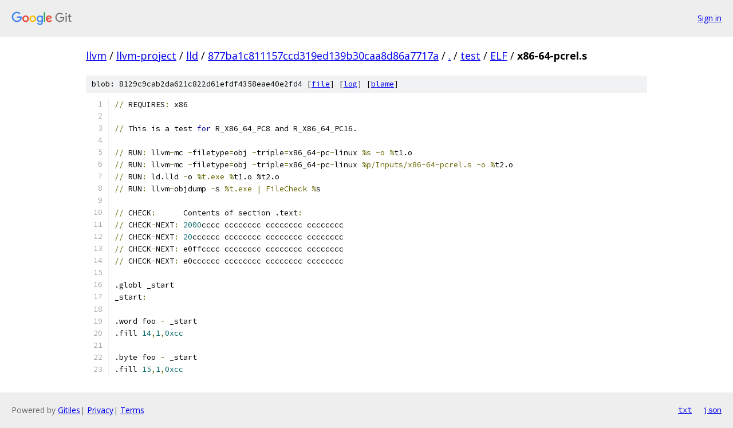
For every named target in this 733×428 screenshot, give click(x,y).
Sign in (709, 18)
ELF (498, 55)
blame (382, 84)
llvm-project (146, 55)
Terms (132, 410)
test (470, 55)
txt (685, 410)
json (712, 410)
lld (192, 55)
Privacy (100, 410)
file (321, 84)
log (350, 84)
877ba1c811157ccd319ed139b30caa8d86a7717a (323, 55)
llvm (96, 55)
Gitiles (69, 410)
